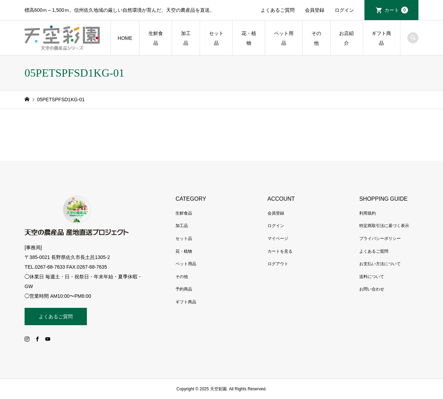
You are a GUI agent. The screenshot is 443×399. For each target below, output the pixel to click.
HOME (125, 38)
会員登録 (314, 10)
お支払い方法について (380, 263)
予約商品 (183, 289)
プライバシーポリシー (380, 238)
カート (396, 10)
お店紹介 (346, 38)
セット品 (216, 38)
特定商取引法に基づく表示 (384, 225)
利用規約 (367, 213)
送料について (371, 276)
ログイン (344, 10)
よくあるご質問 (278, 10)
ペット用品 (283, 38)
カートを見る (280, 251)
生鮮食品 (155, 38)
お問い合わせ (371, 289)
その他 (316, 38)
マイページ (278, 238)
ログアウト (278, 263)
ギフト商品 (381, 38)
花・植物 (249, 38)
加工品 (186, 38)
